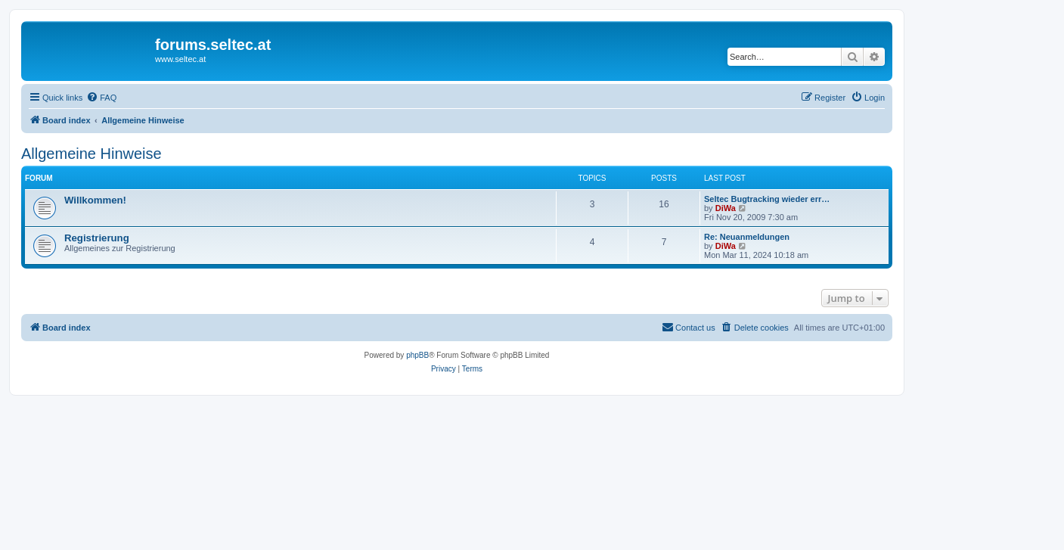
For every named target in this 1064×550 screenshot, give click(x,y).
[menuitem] (101, 98)
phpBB (417, 355)
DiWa (725, 208)
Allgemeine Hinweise (91, 153)
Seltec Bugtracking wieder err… (767, 199)
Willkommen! (95, 200)
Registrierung (96, 238)
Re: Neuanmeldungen (746, 236)
